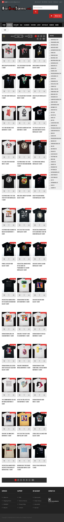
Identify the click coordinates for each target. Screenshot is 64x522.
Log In (60, 2)
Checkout (55, 2)
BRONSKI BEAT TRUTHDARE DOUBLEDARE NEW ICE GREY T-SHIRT (23, 467)
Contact (21, 507)
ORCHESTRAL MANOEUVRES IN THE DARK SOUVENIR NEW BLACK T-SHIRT (8, 302)
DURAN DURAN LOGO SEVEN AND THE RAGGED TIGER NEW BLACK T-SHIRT (9, 368)
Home (5, 30)
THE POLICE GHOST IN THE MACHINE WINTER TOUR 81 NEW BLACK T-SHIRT (39, 130)
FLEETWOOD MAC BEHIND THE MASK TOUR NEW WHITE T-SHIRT (9, 232)
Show (26, 36)
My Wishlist (44, 2)
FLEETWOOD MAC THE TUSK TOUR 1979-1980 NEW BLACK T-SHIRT (8, 198)
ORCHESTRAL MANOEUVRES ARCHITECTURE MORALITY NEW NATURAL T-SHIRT (8, 467)
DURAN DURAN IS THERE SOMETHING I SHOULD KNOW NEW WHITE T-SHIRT (40, 368)
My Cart (50, 2)
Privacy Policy (22, 504)
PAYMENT (6, 504)
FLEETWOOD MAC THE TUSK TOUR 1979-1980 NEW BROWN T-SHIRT (24, 164)
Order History (37, 501)
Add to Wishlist (8, 61)
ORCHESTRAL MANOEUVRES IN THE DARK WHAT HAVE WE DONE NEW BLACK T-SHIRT (39, 232)
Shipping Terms (7, 501)
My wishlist (37, 504)
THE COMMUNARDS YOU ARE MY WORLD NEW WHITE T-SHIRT (9, 402)
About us (6, 497)
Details (13, 61)
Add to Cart (4, 61)
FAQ (20, 497)
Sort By (12, 36)
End (43, 39)
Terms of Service (23, 501)
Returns (5, 507)
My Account (38, 2)
